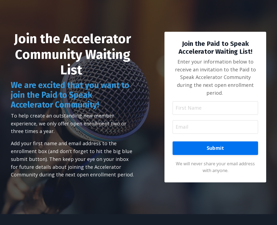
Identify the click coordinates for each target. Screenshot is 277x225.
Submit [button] (215, 148)
